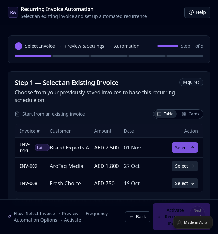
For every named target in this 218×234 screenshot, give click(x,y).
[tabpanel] (109, 117)
